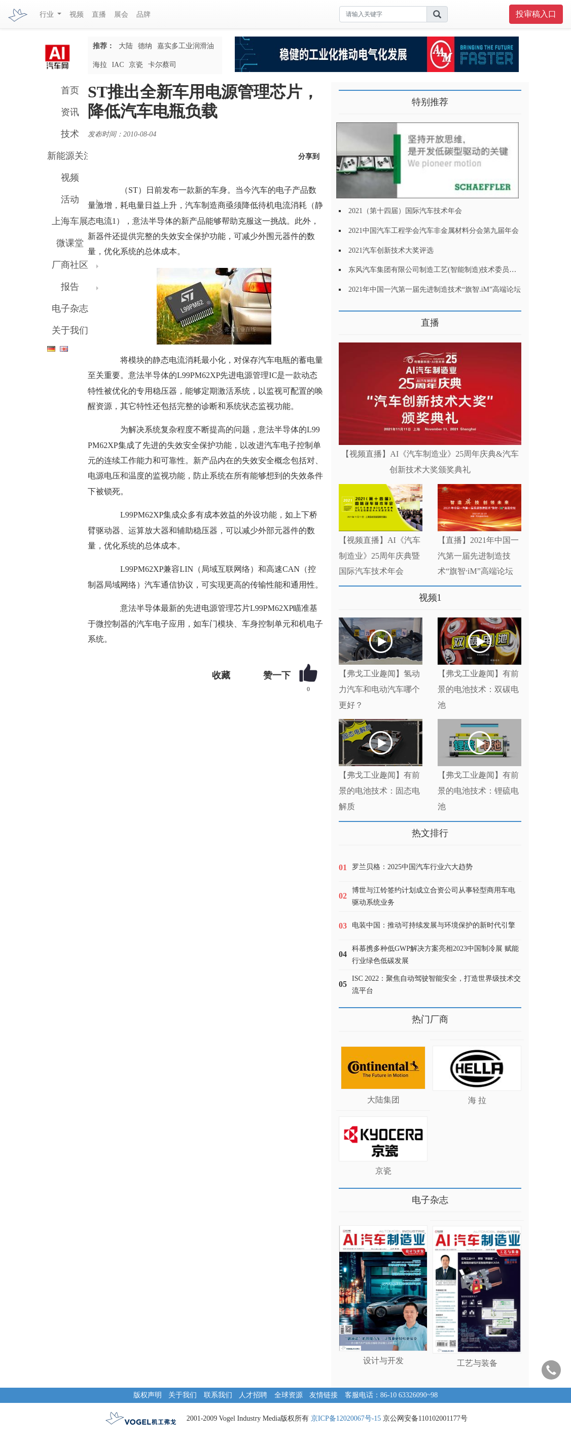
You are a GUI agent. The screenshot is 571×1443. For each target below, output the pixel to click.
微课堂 (70, 243)
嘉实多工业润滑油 (185, 46)
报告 (70, 287)
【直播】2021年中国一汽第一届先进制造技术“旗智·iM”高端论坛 (478, 556)
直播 (99, 14)
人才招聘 (253, 1395)
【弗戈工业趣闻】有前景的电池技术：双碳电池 (478, 689)
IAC (118, 64)
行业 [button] (48, 14)
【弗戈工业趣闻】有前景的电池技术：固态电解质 (379, 791)
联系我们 (218, 1395)
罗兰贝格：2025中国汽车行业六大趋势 (412, 867)
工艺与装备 (477, 1363)
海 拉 (477, 1100)
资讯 (70, 112)
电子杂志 (70, 308)
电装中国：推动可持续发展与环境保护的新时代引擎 (433, 925)
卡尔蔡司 (162, 64)
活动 (70, 199)
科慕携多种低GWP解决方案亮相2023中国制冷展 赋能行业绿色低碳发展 (435, 955)
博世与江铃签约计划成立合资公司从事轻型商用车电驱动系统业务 (433, 896)
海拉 (100, 64)
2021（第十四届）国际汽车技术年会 (405, 211)
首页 (70, 90)
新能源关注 (70, 156)
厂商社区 (70, 265)
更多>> (349, 319)
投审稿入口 (536, 14)
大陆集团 (383, 1099)
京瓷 (136, 64)
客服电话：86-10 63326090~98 (391, 1395)
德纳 (145, 46)
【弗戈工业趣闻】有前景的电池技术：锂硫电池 (478, 791)
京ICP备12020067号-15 (346, 1418)
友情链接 (323, 1395)
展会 (121, 14)
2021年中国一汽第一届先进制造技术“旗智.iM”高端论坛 (434, 289)
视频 (76, 14)
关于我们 (70, 330)
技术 (70, 134)
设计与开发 (383, 1360)
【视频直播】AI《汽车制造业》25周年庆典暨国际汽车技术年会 (379, 556)
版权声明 (147, 1395)
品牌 (143, 14)
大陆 (126, 46)
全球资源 (288, 1395)
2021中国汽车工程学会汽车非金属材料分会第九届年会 (433, 230)
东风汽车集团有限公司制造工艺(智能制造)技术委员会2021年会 (446, 269)
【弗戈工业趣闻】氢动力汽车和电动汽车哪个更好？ (379, 689)
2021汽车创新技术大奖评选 (391, 250)
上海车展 (70, 221)
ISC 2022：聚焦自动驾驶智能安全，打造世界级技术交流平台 (436, 984)
